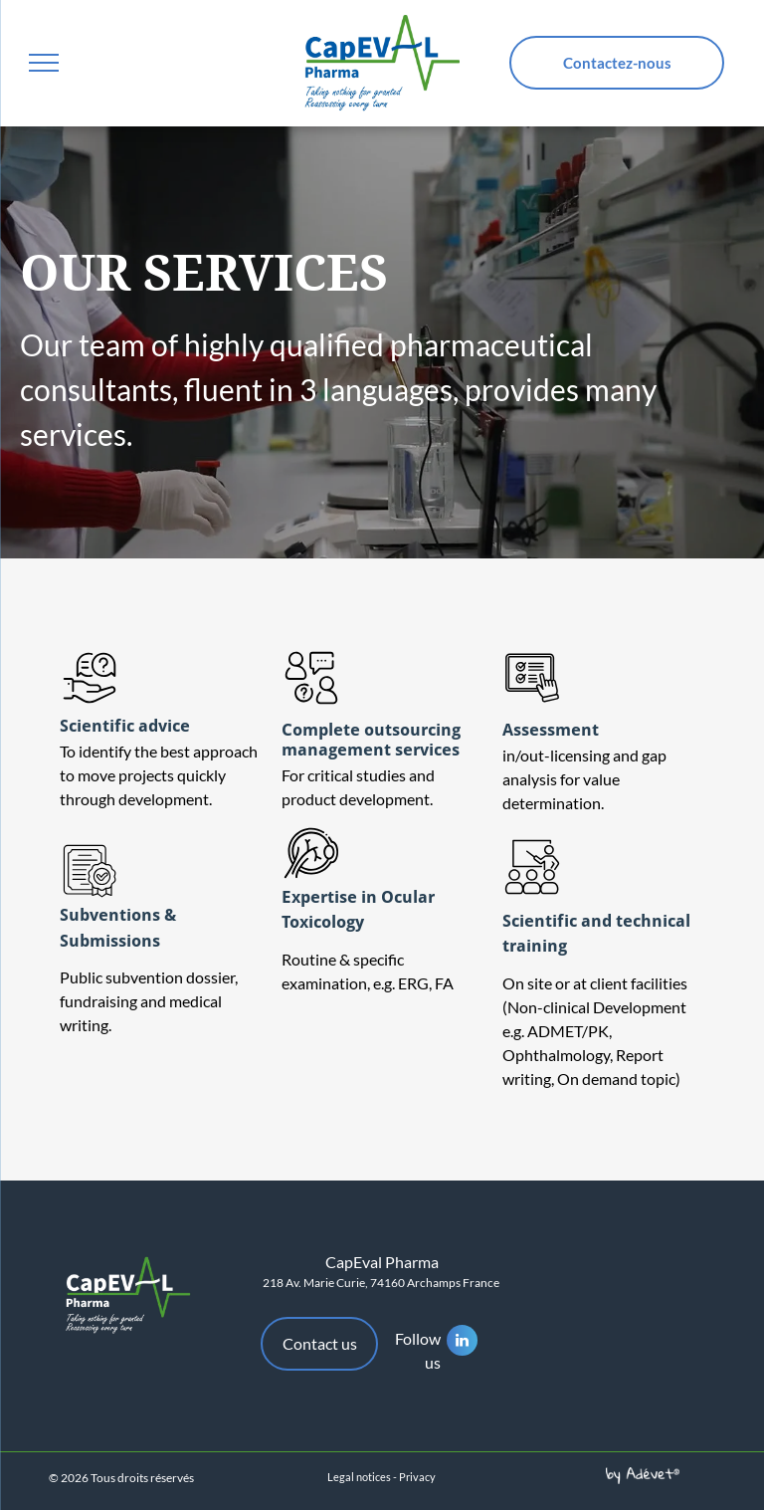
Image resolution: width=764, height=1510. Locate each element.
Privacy (417, 1476)
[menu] (44, 63)
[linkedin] (462, 1343)
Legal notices (359, 1476)
